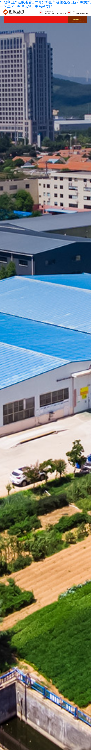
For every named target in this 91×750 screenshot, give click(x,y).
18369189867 (61, 13)
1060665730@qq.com (80, 13)
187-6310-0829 (50, 13)
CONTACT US (77, 19)
